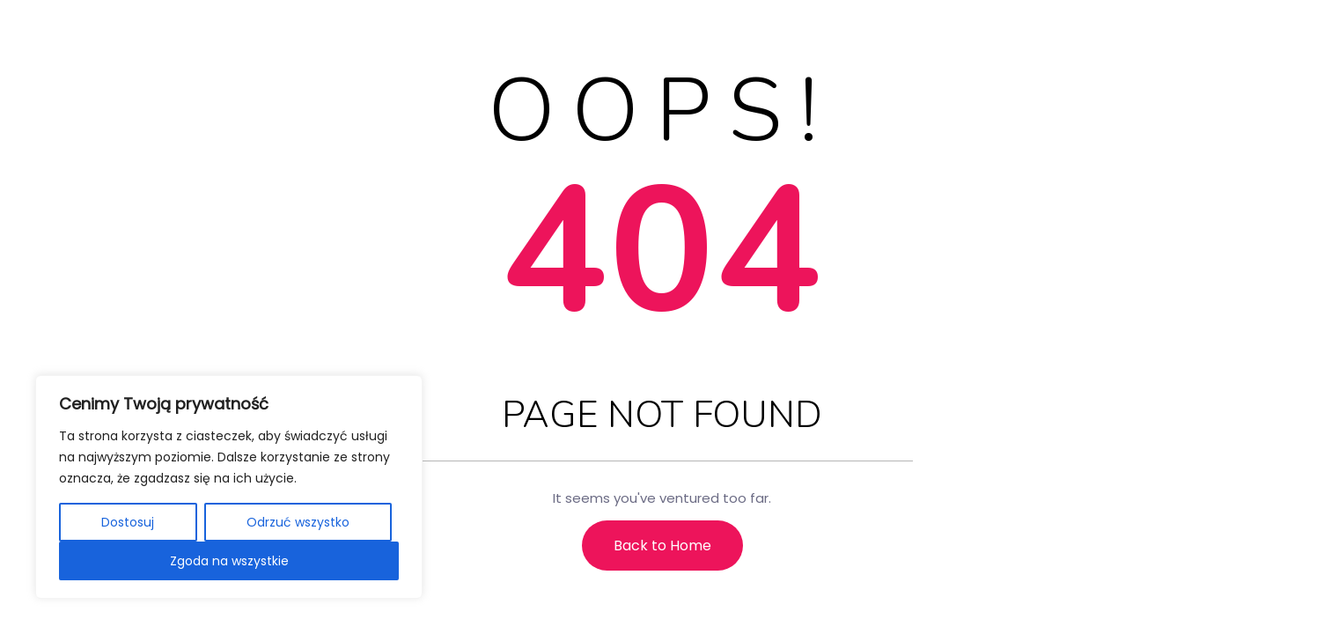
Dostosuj (127, 522)
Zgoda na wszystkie (229, 561)
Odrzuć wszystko (297, 522)
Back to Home (662, 545)
